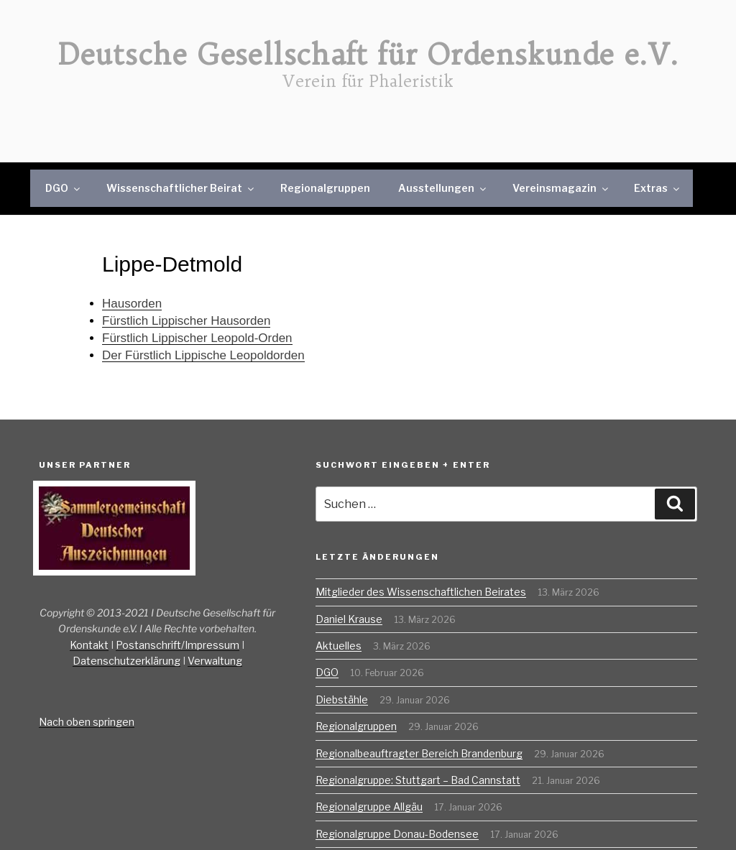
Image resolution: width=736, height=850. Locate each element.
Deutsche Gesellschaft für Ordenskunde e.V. (368, 55)
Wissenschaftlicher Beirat (181, 188)
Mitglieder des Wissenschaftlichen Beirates (421, 592)
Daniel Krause (349, 619)
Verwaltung (215, 661)
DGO (63, 188)
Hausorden (132, 303)
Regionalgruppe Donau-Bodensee (397, 834)
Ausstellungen (443, 188)
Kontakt (89, 645)
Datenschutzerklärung (126, 661)
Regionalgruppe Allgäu (369, 806)
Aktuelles (339, 645)
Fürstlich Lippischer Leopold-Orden (197, 338)
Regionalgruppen (325, 188)
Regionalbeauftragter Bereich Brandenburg (419, 753)
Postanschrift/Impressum (177, 645)
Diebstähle (342, 699)
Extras (657, 188)
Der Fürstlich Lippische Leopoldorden (203, 355)
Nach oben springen (86, 722)
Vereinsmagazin (561, 188)
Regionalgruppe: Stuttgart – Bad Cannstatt (418, 780)
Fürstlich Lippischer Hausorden (186, 321)
